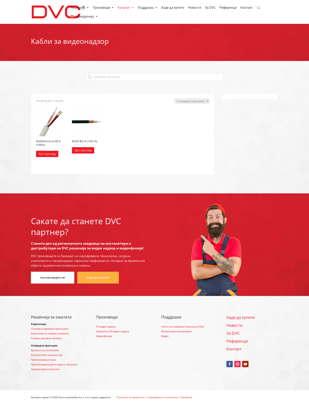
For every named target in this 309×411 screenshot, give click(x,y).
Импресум (186, 397)
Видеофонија (104, 336)
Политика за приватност (131, 397)
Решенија (77, 8)
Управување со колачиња (163, 397)
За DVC (210, 8)
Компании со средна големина (50, 333)
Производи (101, 8)
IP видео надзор (106, 326)
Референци (228, 8)
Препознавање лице (43, 359)
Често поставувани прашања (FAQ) (182, 326)
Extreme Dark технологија (46, 355)
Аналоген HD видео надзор (112, 331)
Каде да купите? (98, 277)
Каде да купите (172, 8)
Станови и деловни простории (49, 328)
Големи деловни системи (46, 338)
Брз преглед (47, 154)
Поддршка (146, 8)
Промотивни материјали (176, 331)
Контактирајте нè (52, 277)
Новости (194, 8)
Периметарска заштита (45, 369)
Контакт (246, 8)
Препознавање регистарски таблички (54, 364)
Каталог (124, 8)
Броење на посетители (45, 350)
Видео (165, 336)
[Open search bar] (259, 7)
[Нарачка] (191, 101)
